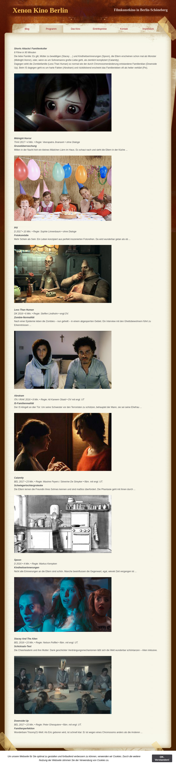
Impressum (148, 29)
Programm (51, 29)
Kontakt (124, 29)
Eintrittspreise (100, 29)
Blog (27, 29)
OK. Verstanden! (162, 758)
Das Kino (75, 29)
